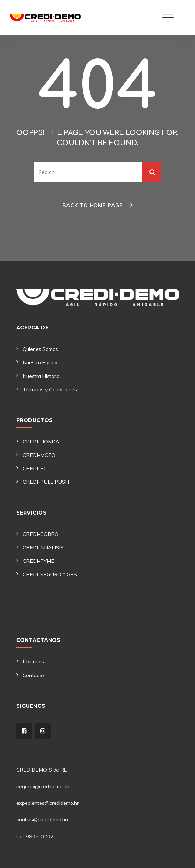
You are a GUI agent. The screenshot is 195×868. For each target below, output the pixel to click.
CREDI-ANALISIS (43, 547)
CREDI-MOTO (39, 455)
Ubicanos (33, 661)
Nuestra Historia (41, 376)
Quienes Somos (40, 349)
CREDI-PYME (38, 561)
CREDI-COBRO (40, 534)
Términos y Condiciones (50, 389)
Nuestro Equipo (40, 362)
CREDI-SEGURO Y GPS (50, 574)
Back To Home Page (92, 205)
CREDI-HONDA (41, 441)
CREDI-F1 (34, 468)
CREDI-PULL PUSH (46, 482)
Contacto (33, 675)
